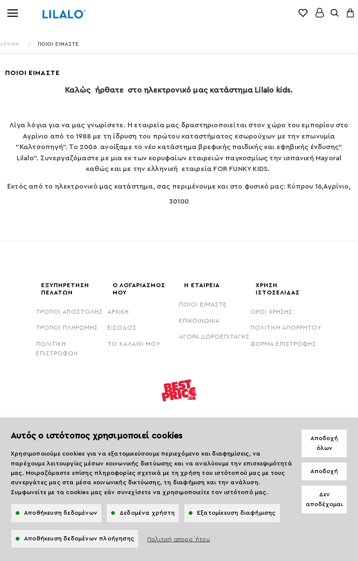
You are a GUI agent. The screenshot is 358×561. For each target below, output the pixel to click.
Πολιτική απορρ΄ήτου (178, 540)
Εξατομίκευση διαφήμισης (236, 513)
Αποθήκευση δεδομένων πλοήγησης (79, 539)
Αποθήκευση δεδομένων (60, 513)
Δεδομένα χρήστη (147, 513)
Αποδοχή (324, 471)
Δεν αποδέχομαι (324, 499)
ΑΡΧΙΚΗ (9, 44)
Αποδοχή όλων (324, 443)
